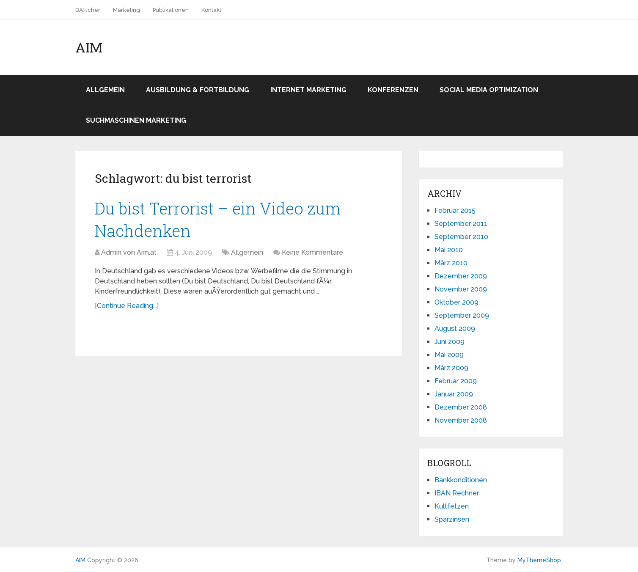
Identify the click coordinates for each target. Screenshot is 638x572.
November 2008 (460, 420)
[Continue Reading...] (127, 306)
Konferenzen (393, 90)
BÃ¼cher (87, 10)
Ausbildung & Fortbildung (197, 90)
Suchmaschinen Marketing (136, 120)
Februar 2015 (455, 210)
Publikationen (171, 10)
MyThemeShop (539, 560)
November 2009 (460, 289)
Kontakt (211, 10)
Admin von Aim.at (129, 252)
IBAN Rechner (456, 493)
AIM (88, 47)
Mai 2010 (448, 250)
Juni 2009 (449, 342)
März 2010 (451, 263)
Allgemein (105, 90)
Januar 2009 (453, 394)
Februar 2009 (455, 381)
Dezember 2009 (460, 276)
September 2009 (461, 315)
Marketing (126, 10)
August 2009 (454, 328)
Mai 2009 (449, 355)
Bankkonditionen (460, 480)
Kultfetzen (451, 506)
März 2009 (451, 368)
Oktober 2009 (456, 302)
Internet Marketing (308, 90)
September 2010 (461, 237)
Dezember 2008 (460, 407)
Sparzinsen (451, 519)
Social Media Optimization (489, 90)
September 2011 (460, 224)
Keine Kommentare (312, 252)
